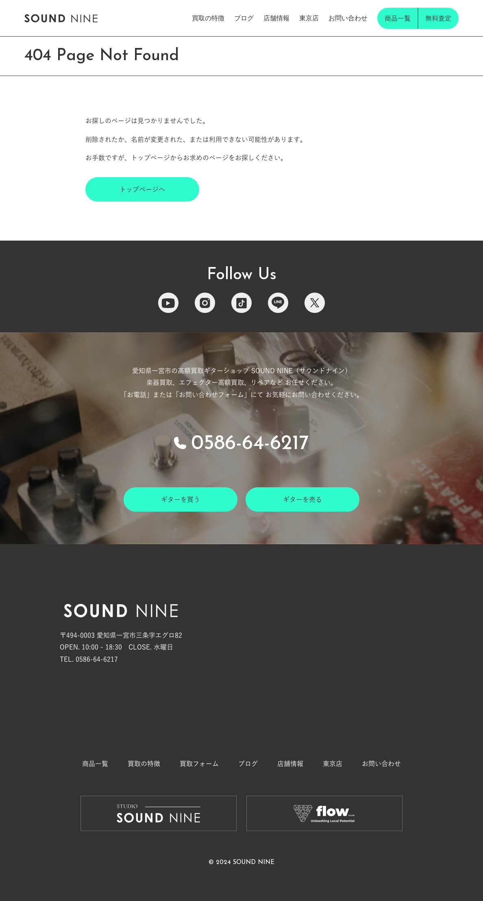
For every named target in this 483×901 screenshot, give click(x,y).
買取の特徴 (208, 18)
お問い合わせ (348, 18)
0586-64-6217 (250, 444)
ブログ (244, 18)
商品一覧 (398, 18)
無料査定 (438, 18)
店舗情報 (276, 18)
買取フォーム (199, 763)
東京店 (309, 18)
